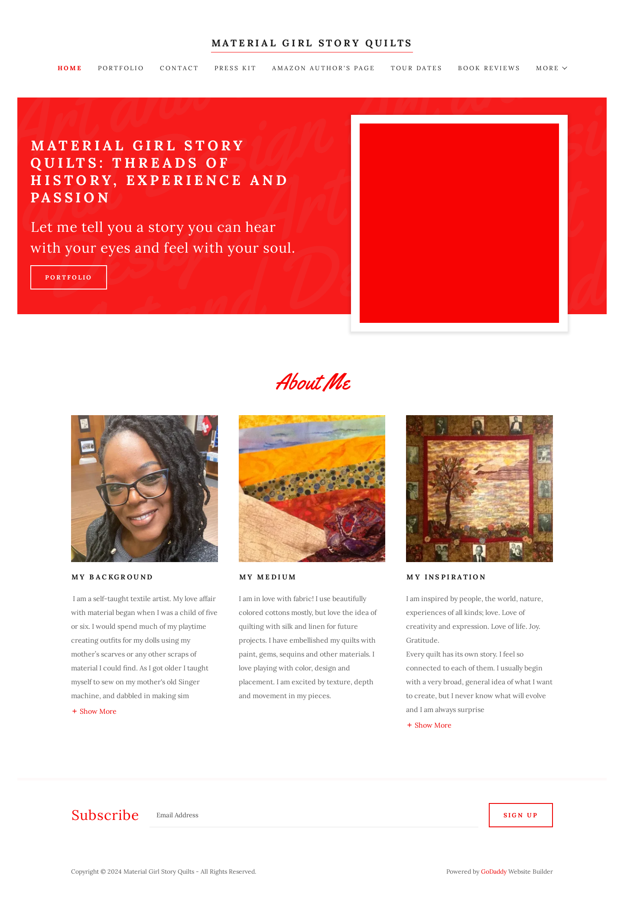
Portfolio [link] (121, 68)
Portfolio (68, 277)
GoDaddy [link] (494, 871)
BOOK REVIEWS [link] (489, 68)
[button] (551, 68)
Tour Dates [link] (416, 68)
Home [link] (70, 68)
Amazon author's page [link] (323, 68)
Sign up (521, 815)
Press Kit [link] (235, 68)
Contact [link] (179, 68)
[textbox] (314, 815)
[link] (312, 43)
